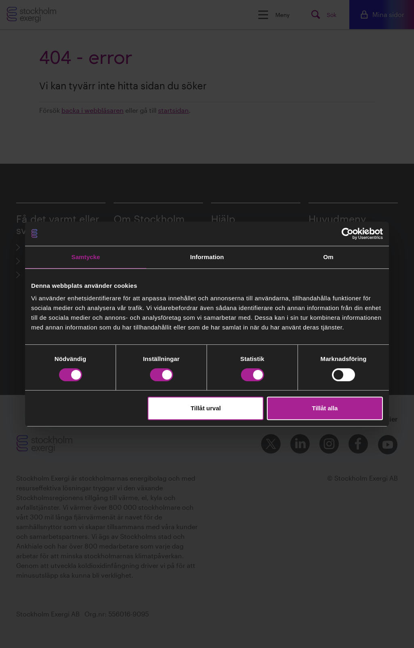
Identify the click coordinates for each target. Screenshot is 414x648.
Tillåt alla (325, 408)
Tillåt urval (205, 408)
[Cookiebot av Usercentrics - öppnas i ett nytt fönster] (347, 234)
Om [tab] (328, 256)
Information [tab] (207, 256)
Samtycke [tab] (86, 256)
